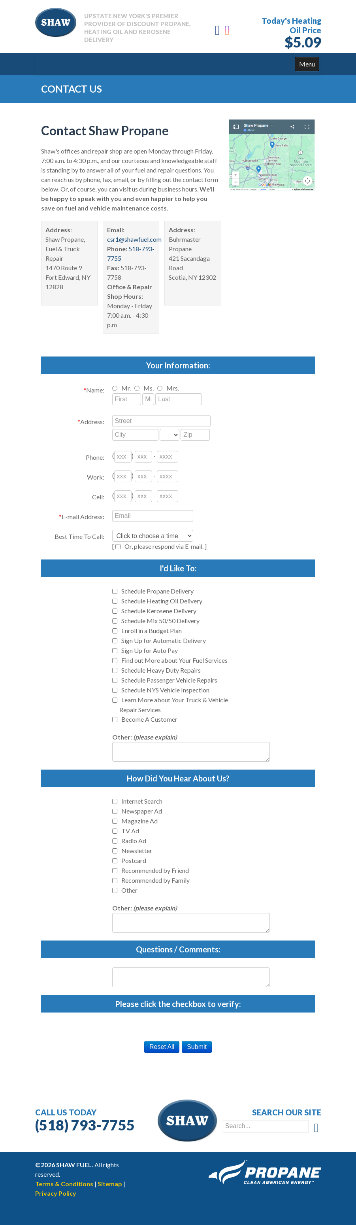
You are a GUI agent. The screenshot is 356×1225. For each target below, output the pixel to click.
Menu (307, 64)
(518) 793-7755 (85, 1125)
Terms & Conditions (64, 1183)
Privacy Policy (55, 1193)
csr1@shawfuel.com (134, 239)
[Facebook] (217, 32)
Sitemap (110, 1183)
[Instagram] (228, 32)
